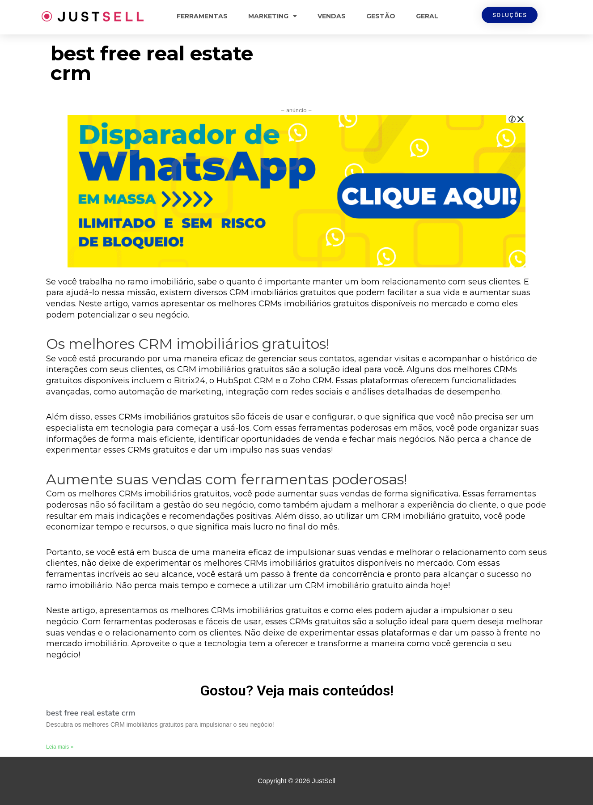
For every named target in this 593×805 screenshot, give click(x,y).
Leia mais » (59, 747)
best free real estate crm (90, 713)
